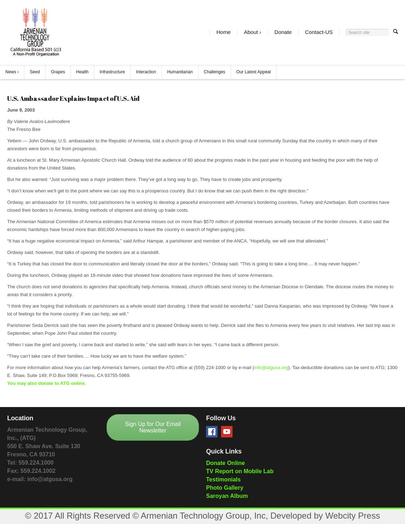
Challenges (214, 71)
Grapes (58, 71)
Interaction (146, 71)
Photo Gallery (224, 488)
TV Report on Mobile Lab (239, 471)
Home (223, 32)
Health (82, 71)
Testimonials (223, 479)
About (251, 32)
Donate (283, 32)
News (10, 71)
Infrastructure (112, 71)
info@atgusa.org (271, 367)
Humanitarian (179, 71)
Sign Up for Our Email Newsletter (153, 427)
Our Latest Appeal (253, 71)
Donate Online (225, 463)
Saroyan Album (227, 496)
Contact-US (319, 32)
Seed (35, 71)
